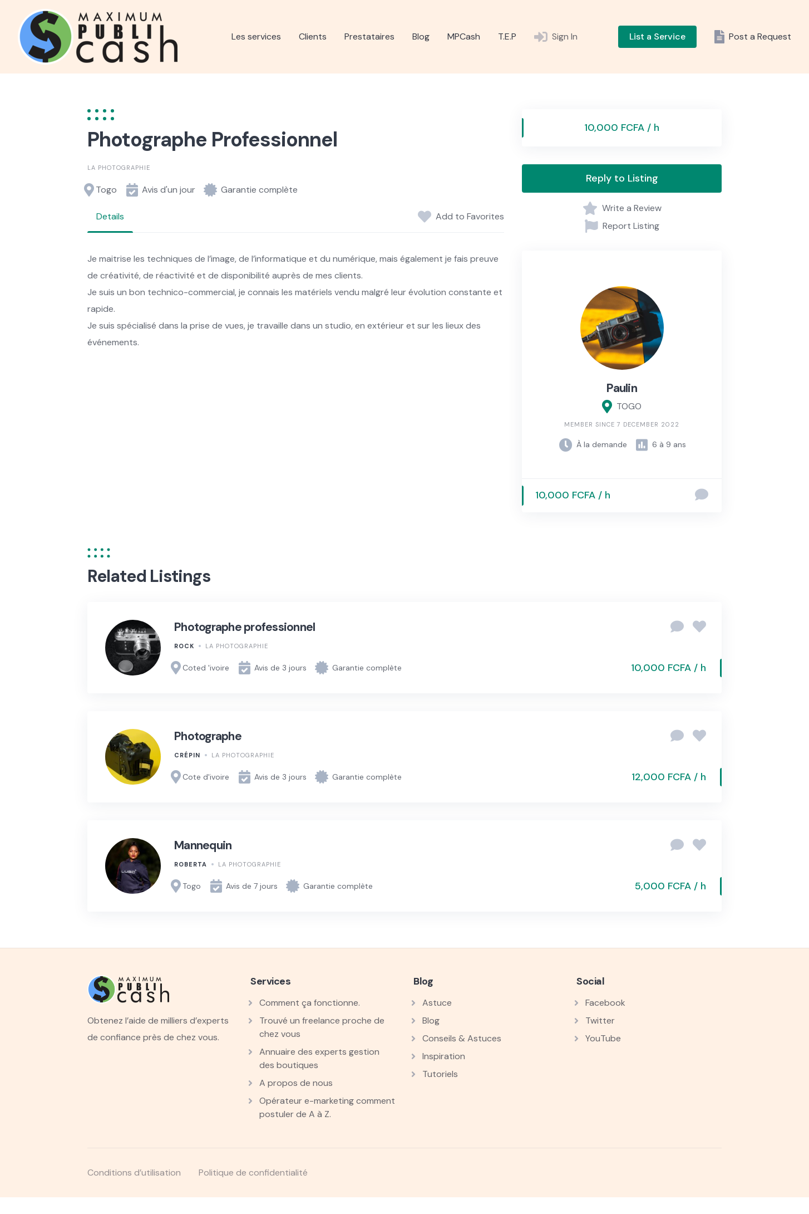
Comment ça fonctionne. (309, 1003)
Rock (184, 646)
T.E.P (507, 36)
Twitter (600, 1020)
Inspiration (443, 1056)
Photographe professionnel (244, 627)
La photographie (118, 168)
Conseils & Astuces (461, 1038)
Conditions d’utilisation (134, 1172)
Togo (106, 189)
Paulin (621, 388)
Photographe (207, 736)
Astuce (437, 1003)
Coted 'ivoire (205, 668)
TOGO (629, 406)
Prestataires (369, 36)
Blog (421, 36)
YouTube (603, 1038)
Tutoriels (440, 1074)
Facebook (605, 1003)
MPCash (463, 36)
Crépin (187, 755)
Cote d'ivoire (205, 777)
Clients (313, 36)
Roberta (190, 864)
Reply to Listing (622, 178)
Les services (256, 36)
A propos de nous (296, 1083)
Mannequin (202, 845)
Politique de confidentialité (253, 1172)
